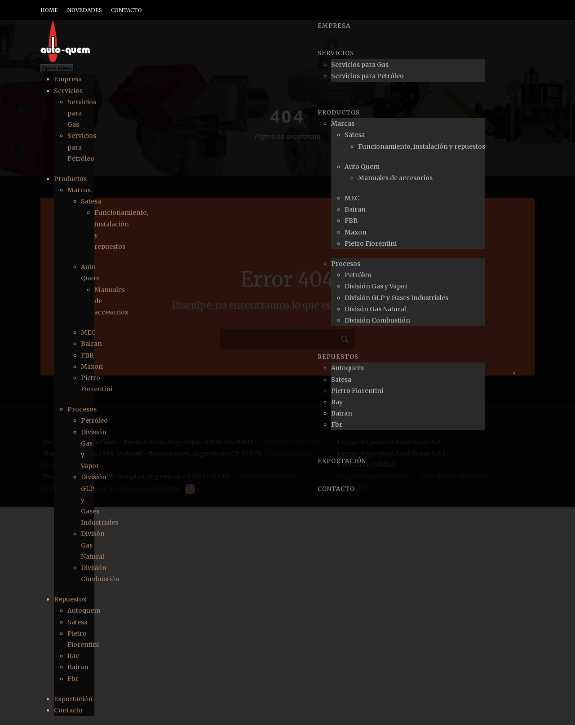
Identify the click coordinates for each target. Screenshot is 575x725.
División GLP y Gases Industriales (396, 298)
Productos (70, 179)
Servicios (68, 91)
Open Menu (57, 68)
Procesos (82, 409)
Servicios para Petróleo (367, 76)
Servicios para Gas (360, 65)
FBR (87, 355)
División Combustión (377, 320)
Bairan (91, 344)
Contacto (68, 710)
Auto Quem (362, 167)
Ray (73, 656)
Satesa (91, 201)
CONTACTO (126, 10)
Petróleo (94, 420)
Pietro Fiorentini (371, 243)
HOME (49, 10)
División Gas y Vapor (376, 286)
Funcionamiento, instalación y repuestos (421, 146)
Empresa (68, 79)
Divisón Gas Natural (375, 309)
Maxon (92, 366)
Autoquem (83, 610)
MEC (88, 332)
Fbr (73, 679)
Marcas (79, 190)
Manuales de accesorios (395, 178)
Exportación (73, 699)
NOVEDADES (84, 10)
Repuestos (70, 599)
